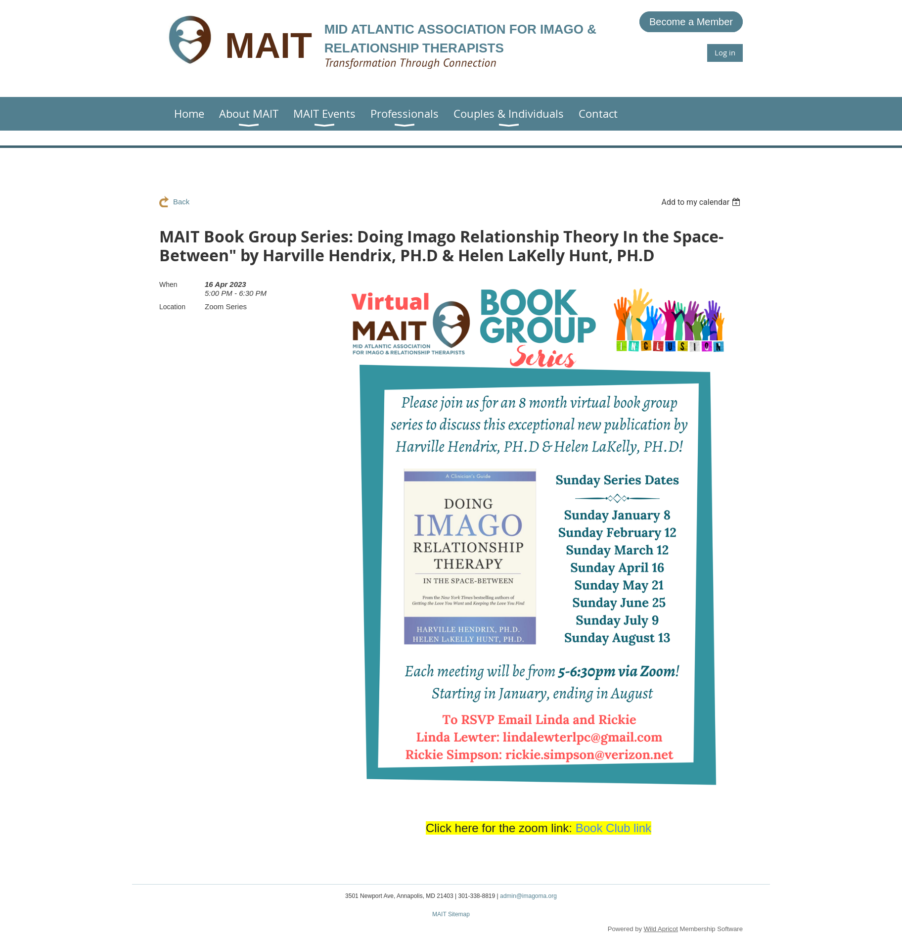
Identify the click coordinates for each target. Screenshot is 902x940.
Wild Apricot (661, 929)
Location (172, 307)
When (168, 284)
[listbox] (702, 202)
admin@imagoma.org (528, 896)
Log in (725, 52)
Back (181, 201)
